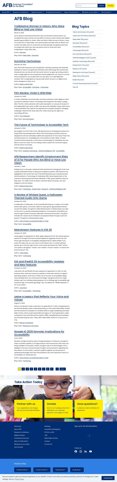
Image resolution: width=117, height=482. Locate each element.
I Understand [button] (108, 478)
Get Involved (105, 12)
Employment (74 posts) (81, 65)
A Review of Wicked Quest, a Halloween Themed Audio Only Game (38, 196)
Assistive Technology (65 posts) (84, 61)
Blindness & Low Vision (89, 12)
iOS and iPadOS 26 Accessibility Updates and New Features (39, 263)
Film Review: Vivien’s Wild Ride (32, 93)
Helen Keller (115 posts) (80, 39)
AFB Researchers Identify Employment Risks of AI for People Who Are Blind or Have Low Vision (41, 160)
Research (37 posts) (80, 69)
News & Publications (71, 12)
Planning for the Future (30, 326)
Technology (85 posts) (81, 50)
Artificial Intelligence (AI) (46, 151)
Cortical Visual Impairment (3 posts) (85, 83)
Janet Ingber (24, 253)
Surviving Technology (27, 61)
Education (35, 55)
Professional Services (53, 12)
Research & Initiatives (20, 12)
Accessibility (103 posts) (81, 47)
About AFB (5, 12)
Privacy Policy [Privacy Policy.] (19, 479)
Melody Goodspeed (26, 323)
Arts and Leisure (28, 119)
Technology (44, 87)
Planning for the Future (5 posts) (84, 72)
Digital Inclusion (37, 12)
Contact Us (48, 444)
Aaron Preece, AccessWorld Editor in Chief (34, 221)
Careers (47, 441)
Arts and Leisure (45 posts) (82, 54)
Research (45, 189)
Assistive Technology (30, 151)
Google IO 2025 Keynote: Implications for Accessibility (39, 333)
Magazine (52, 429)
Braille (77, 470)
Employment (36, 189)
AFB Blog (47, 426)
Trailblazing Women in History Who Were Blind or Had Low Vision (39, 27)
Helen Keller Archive (51, 438)
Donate (110, 6)
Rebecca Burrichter (26, 84)
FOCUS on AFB (49, 432)
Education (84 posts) (80, 43)
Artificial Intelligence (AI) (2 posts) (84, 58)
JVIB (45, 435)
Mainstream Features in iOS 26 (33, 229)
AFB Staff (23, 52)
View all (75, 87)
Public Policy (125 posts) (81, 76)
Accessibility (27, 87)
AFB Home (17, 426)
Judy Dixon (23, 288)
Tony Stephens (25, 116)
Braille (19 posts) (78, 80)
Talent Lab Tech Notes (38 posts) (84, 36)
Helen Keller (27, 55)
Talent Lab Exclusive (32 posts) (83, 32)
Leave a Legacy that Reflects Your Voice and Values (41, 298)
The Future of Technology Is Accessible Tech (41, 124)
